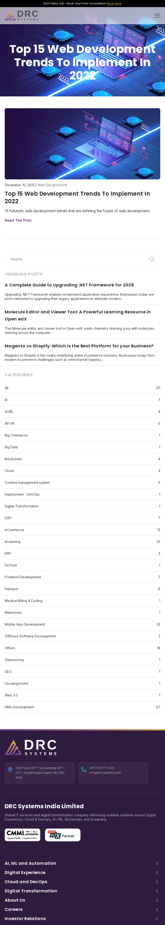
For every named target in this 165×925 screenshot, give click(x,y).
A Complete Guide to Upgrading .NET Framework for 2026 (69, 285)
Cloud (9, 471)
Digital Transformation (22, 506)
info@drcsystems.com (105, 772)
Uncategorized (16, 683)
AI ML (9, 412)
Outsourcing (14, 660)
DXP (8, 518)
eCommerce (14, 530)
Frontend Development (23, 577)
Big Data (11, 447)
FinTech (11, 565)
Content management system (27, 482)
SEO (8, 672)
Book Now (114, 3)
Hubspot (11, 589)
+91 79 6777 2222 (101, 768)
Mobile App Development (25, 624)
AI (6, 400)
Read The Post (18, 220)
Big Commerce (16, 435)
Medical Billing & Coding (23, 601)
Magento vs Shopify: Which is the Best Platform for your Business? (79, 346)
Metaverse (13, 612)
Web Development (52, 185)
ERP (8, 553)
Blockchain (13, 459)
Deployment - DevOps (22, 494)
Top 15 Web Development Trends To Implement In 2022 (77, 197)
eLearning (12, 542)
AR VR (9, 423)
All (6, 388)
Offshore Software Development (30, 636)
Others (10, 648)
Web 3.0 (11, 695)
